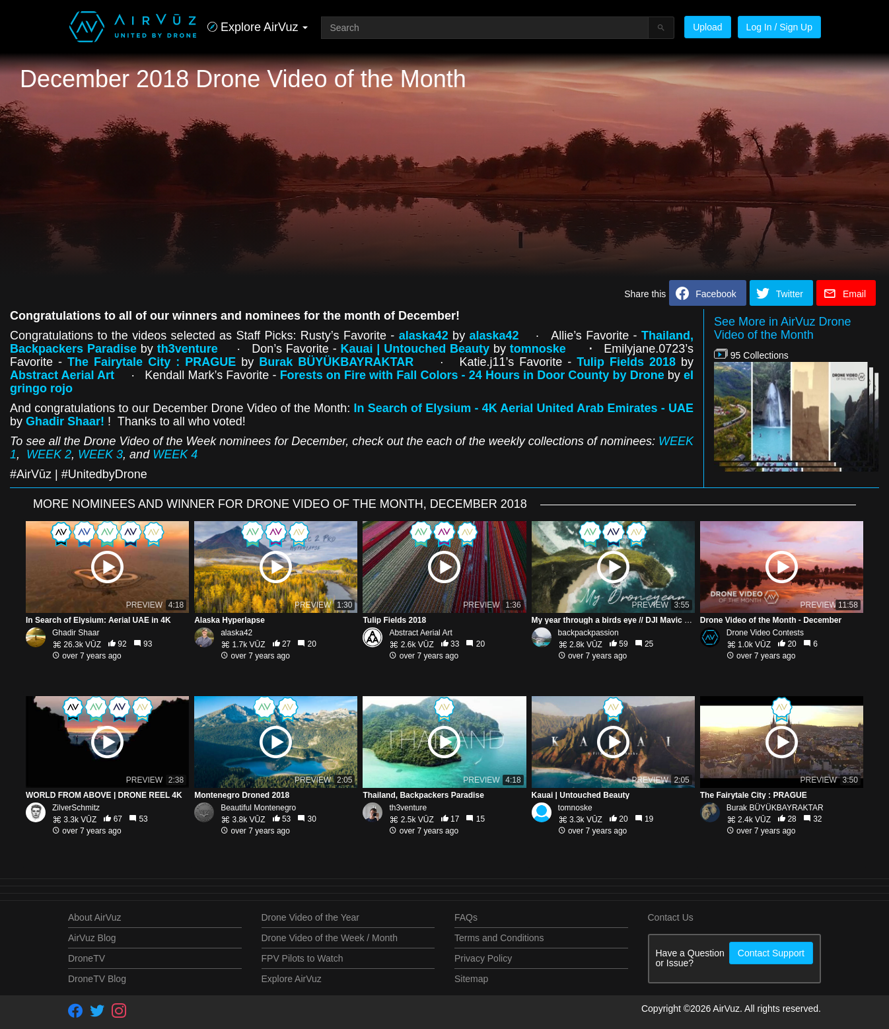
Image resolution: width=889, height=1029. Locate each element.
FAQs (466, 917)
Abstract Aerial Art (420, 632)
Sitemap (471, 979)
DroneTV (86, 958)
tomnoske (540, 348)
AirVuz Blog (92, 938)
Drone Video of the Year (310, 917)
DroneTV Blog (97, 979)
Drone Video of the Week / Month (330, 938)
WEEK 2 (48, 454)
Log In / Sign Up (779, 27)
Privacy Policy (483, 958)
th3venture (408, 807)
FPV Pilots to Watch (302, 958)
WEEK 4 (175, 454)
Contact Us (670, 917)
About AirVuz (94, 917)
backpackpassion (588, 632)
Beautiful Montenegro (258, 807)
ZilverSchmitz (76, 807)
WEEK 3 (100, 454)
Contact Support (771, 953)
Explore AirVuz (292, 979)
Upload (707, 27)
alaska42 (236, 632)
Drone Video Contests (765, 632)
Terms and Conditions (499, 938)
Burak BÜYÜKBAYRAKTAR (775, 807)
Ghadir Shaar (75, 632)
